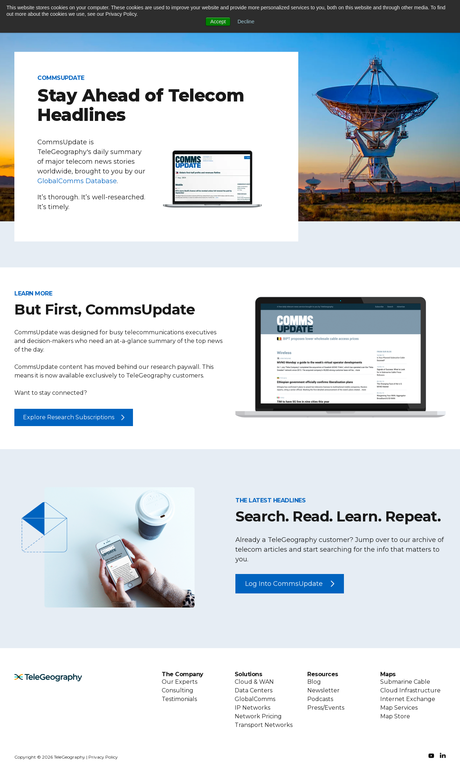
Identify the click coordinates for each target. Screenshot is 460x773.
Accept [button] (218, 21)
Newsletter (323, 690)
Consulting (177, 690)
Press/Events (325, 707)
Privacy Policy (103, 757)
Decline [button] (246, 21)
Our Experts (179, 681)
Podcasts (320, 699)
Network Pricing (258, 716)
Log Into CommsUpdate (284, 584)
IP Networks (252, 707)
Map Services (399, 707)
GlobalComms (255, 699)
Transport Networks (264, 725)
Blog (314, 681)
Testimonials (179, 699)
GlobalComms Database (77, 181)
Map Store (395, 716)
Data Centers (253, 690)
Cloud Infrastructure (410, 690)
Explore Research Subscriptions (68, 417)
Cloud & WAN (254, 681)
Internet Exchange (407, 699)
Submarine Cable (405, 681)
